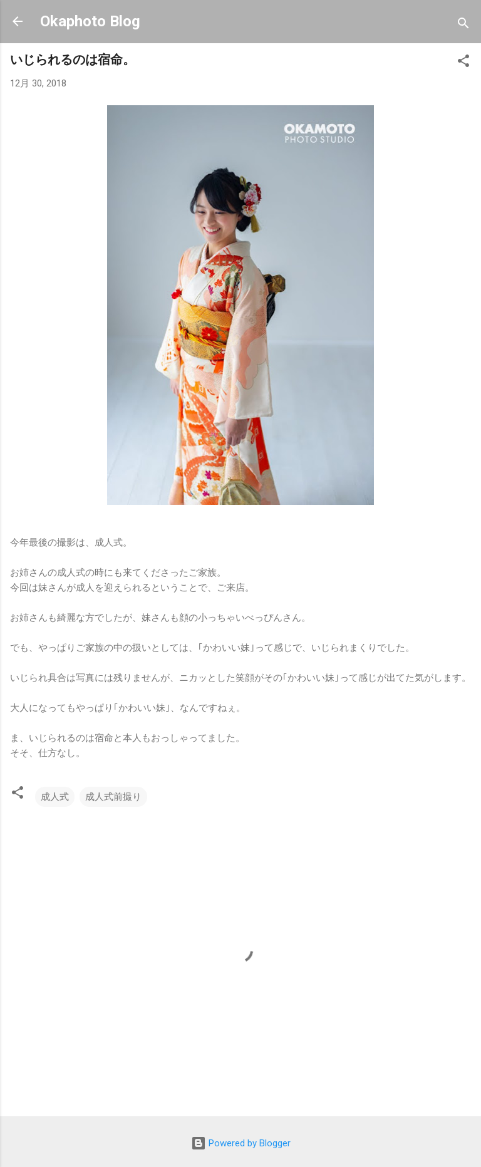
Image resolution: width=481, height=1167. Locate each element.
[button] (463, 63)
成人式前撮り (113, 796)
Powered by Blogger (241, 1143)
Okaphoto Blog (90, 21)
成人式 (55, 796)
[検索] (463, 25)
